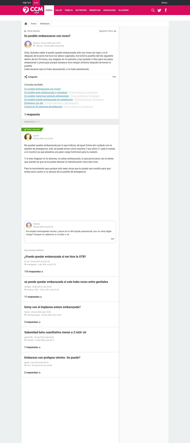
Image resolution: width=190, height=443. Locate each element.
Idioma (164, 2)
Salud (36, 2)
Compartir (32, 77)
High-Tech (27, 2)
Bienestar (94, 10)
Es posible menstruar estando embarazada (46, 96)
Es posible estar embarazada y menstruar (45, 92)
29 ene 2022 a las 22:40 (43, 138)
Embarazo (45, 23)
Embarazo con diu (33, 103)
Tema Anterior (33, 31)
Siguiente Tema (106, 31)
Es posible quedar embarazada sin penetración (48, 99)
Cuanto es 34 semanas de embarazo (43, 106)
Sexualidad (109, 10)
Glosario (124, 10)
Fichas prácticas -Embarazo (83, 92)
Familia (69, 10)
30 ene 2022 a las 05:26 (54, 46)
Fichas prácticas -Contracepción (61, 103)
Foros (49, 10)
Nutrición (81, 10)
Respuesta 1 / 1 (32, 122)
